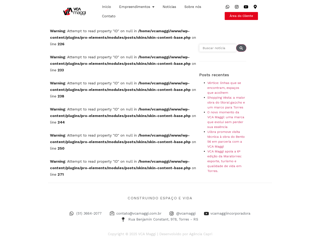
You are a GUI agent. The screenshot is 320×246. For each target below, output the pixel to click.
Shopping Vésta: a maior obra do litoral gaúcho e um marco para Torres (226, 102)
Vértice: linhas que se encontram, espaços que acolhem (224, 88)
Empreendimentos (136, 7)
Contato (109, 16)
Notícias (169, 7)
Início (106, 7)
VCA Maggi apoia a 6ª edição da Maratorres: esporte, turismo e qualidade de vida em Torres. (224, 161)
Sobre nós (192, 7)
